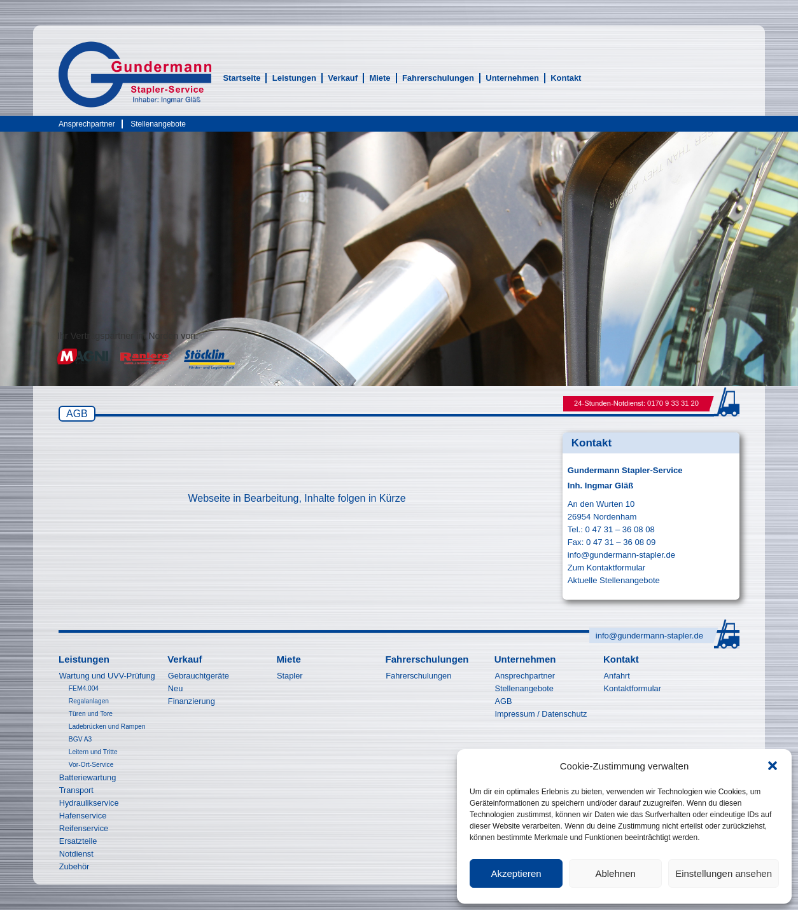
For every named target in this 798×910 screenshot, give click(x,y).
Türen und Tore (91, 713)
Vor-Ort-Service (91, 764)
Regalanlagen (89, 701)
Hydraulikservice (89, 803)
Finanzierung (191, 701)
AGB (503, 701)
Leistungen (294, 78)
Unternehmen (512, 78)
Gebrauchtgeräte (198, 675)
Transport (76, 790)
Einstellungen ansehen (723, 873)
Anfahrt (617, 675)
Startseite (241, 78)
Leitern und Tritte (93, 751)
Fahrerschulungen (438, 78)
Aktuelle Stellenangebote (614, 580)
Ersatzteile (78, 841)
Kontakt (565, 78)
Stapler (290, 675)
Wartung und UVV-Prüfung (107, 675)
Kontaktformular (632, 688)
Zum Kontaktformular (606, 567)
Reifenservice (84, 828)
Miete (379, 78)
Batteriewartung (87, 777)
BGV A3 (80, 739)
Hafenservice (83, 815)
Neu (175, 688)
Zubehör (74, 866)
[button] (772, 765)
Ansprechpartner (87, 124)
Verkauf (343, 78)
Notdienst (76, 853)
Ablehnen (615, 873)
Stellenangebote (158, 124)
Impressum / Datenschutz (540, 714)
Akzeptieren (516, 873)
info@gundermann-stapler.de (621, 555)
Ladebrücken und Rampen (107, 726)
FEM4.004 (84, 688)
